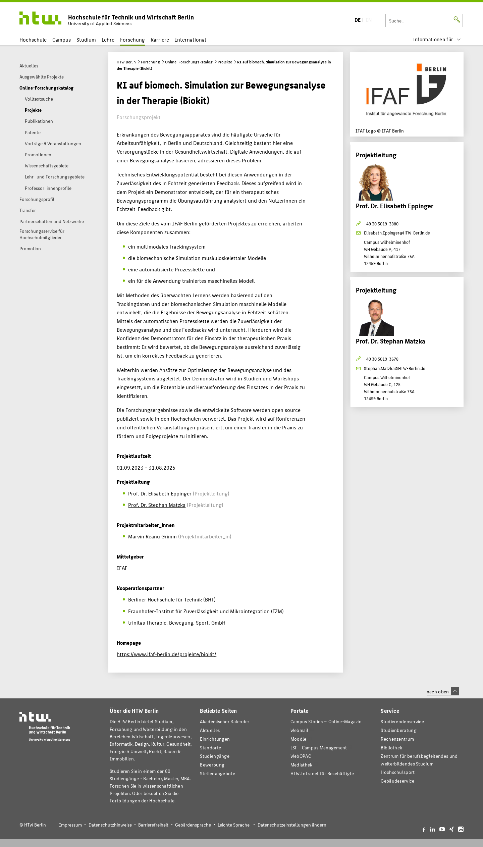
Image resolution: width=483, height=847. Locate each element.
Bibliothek (391, 747)
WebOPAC (300, 755)
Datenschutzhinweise (110, 824)
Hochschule (33, 39)
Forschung (132, 39)
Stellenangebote (217, 773)
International (190, 39)
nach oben (443, 691)
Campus (61, 39)
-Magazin (326, 721)
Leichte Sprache (234, 824)
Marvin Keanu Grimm (152, 536)
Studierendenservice (402, 721)
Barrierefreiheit (153, 824)
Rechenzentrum (397, 738)
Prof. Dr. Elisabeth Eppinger (160, 493)
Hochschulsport (398, 772)
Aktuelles (210, 730)
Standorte (210, 747)
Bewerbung (212, 764)
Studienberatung (398, 730)
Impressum (70, 824)
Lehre (108, 39)
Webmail (299, 730)
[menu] (437, 39)
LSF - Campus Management (318, 747)
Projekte (225, 62)
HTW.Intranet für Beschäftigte (322, 773)
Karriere (160, 39)
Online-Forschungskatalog (189, 62)
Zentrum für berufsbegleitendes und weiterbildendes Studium (419, 759)
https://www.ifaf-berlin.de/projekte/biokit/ (166, 654)
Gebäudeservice (397, 780)
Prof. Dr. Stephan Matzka (156, 504)
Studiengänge (214, 755)
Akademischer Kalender (224, 721)
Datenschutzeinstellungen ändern (292, 824)
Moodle (298, 738)
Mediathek (301, 764)
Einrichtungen (215, 738)
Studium (86, 39)
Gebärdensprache (193, 824)
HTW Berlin (126, 62)
